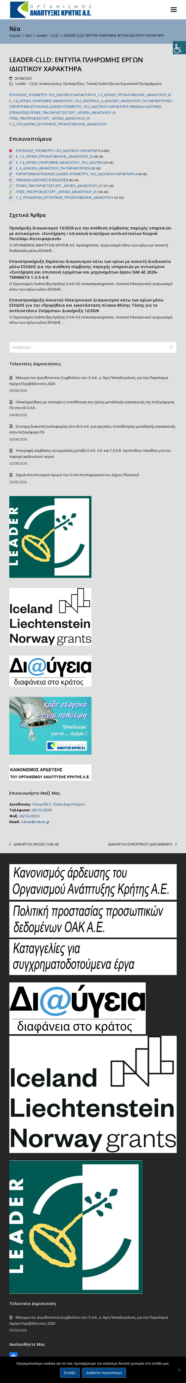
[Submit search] (171, 347)
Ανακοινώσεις (50, 83)
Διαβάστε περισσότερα (104, 1373)
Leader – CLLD (26, 83)
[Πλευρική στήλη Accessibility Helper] (179, 47)
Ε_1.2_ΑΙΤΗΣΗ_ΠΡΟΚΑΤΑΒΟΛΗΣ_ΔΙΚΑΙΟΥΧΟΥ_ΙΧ (132, 94)
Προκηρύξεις (73, 83)
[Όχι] (179, 1370)
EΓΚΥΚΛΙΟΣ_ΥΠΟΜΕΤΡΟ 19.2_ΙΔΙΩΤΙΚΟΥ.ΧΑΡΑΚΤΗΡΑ (51, 94)
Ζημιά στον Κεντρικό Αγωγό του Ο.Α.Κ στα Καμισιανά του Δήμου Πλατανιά (77, 474)
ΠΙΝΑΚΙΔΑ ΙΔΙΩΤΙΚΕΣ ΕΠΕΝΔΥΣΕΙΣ (42, 179)
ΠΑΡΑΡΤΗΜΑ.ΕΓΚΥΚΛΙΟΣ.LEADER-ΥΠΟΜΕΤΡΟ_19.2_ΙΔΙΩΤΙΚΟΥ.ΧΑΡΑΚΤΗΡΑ (68, 106)
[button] (174, 9)
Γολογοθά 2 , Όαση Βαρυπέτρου (58, 804)
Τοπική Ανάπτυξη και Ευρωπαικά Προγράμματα (124, 83)
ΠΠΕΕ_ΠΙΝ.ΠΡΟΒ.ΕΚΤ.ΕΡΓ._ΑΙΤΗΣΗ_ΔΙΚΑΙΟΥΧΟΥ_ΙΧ (49, 118)
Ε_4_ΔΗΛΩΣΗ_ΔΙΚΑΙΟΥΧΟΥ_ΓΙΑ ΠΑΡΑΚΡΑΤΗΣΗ (135, 100)
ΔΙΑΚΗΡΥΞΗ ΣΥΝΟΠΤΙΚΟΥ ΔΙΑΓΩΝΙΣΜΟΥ (142, 844)
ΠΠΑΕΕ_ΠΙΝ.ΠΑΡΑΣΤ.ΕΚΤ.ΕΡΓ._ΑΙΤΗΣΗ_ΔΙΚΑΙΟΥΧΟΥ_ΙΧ (73, 112)
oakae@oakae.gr (35, 821)
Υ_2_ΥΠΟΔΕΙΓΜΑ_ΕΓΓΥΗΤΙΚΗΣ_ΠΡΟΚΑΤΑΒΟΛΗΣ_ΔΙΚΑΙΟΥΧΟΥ (58, 124)
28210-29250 (29, 815)
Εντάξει (70, 1373)
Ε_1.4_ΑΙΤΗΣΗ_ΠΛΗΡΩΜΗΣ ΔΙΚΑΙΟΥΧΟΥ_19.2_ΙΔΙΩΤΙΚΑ (53, 100)
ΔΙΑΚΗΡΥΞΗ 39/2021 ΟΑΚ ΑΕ (34, 844)
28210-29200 (42, 809)
